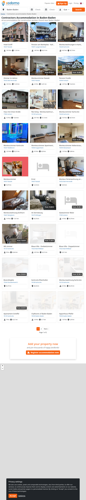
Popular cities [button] (49, 3)
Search (78, 9)
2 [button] (41, 329)
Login (70, 3)
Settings (21, 496)
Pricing (76, 3)
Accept (13, 496)
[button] (46, 329)
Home (3, 14)
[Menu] (81, 3)
